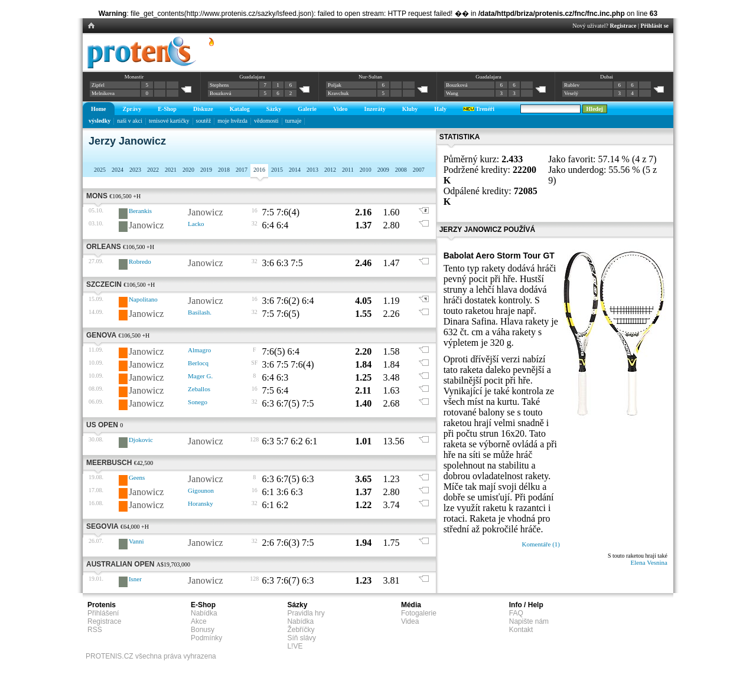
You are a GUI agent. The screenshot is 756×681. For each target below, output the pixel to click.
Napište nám (529, 621)
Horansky (200, 503)
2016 (259, 169)
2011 (348, 169)
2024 (117, 169)
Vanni (136, 541)
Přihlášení (103, 613)
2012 (330, 169)
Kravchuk (338, 93)
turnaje (293, 120)
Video (340, 109)
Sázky (274, 109)
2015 (277, 169)
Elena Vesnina (649, 562)
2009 (383, 169)
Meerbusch (109, 463)
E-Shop (167, 109)
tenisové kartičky (169, 120)
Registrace (623, 25)
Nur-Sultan (370, 77)
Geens (137, 477)
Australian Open (120, 564)
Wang (452, 93)
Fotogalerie (418, 613)
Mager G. (200, 375)
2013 (312, 169)
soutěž (203, 120)
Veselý (571, 93)
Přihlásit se (655, 25)
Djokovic (141, 439)
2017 (241, 169)
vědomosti (266, 120)
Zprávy (132, 109)
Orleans (103, 247)
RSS (94, 630)
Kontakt (521, 630)
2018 (224, 169)
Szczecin (104, 284)
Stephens (219, 85)
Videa (410, 621)
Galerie (307, 109)
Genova (101, 335)
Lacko (196, 223)
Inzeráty (375, 109)
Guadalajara (252, 77)
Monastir (134, 77)
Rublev (571, 85)
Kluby (410, 109)
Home (98, 109)
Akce (199, 621)
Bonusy (202, 630)
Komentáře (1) (541, 544)
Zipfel (98, 85)
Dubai (606, 77)
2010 (366, 169)
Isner (135, 578)
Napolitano (143, 299)
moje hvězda (232, 120)
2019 (206, 169)
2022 (153, 169)
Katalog (240, 109)
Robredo (140, 261)
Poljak (334, 85)
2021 (171, 169)
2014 (295, 169)
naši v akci (129, 120)
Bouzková (221, 93)
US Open (102, 425)
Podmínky (206, 638)
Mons (96, 196)
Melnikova (103, 93)
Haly (440, 109)
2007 (419, 169)
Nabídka (204, 613)
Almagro (199, 349)
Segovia (102, 526)
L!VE (294, 646)
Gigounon (201, 490)
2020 (188, 169)
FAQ (516, 613)
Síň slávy (301, 638)
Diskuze (203, 109)
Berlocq (198, 362)
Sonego (197, 401)
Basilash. (199, 312)
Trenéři (478, 109)
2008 (401, 169)
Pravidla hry (305, 613)
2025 (100, 169)
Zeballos (199, 388)
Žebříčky (300, 630)
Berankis (140, 210)
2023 (135, 169)
